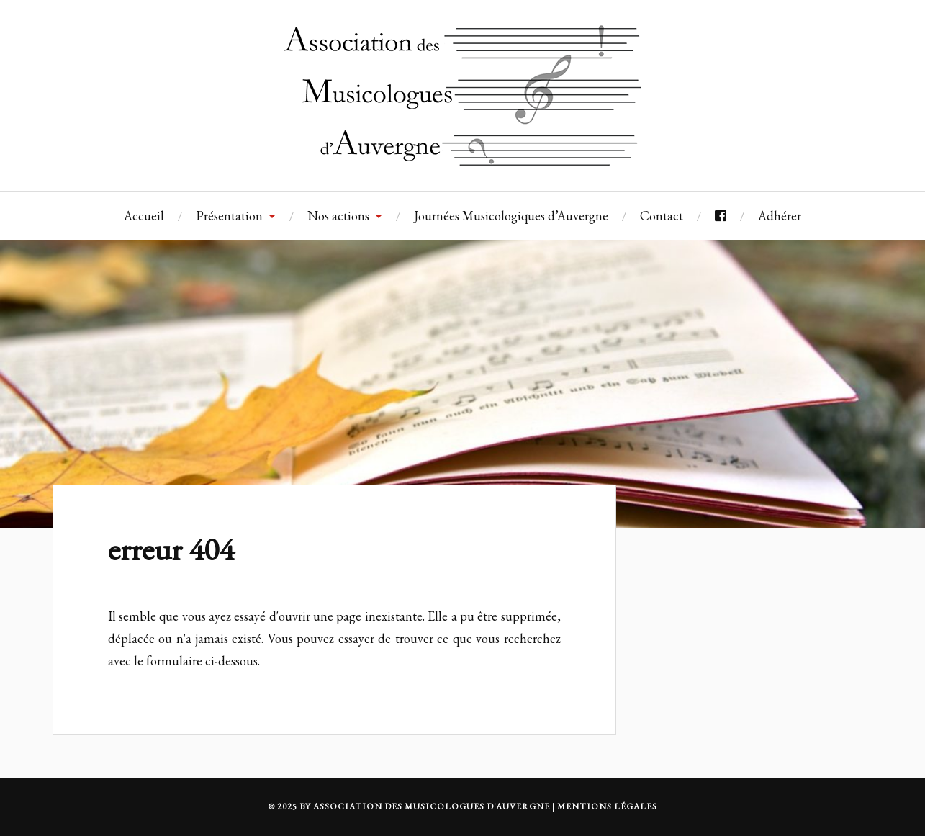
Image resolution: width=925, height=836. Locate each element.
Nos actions (338, 215)
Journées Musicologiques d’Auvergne (511, 215)
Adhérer (779, 215)
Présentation (229, 215)
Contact (661, 215)
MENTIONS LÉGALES (607, 806)
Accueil (144, 215)
